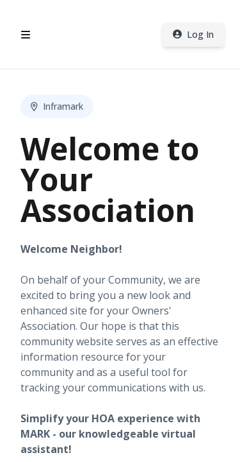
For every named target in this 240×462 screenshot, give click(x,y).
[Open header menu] (25, 34)
